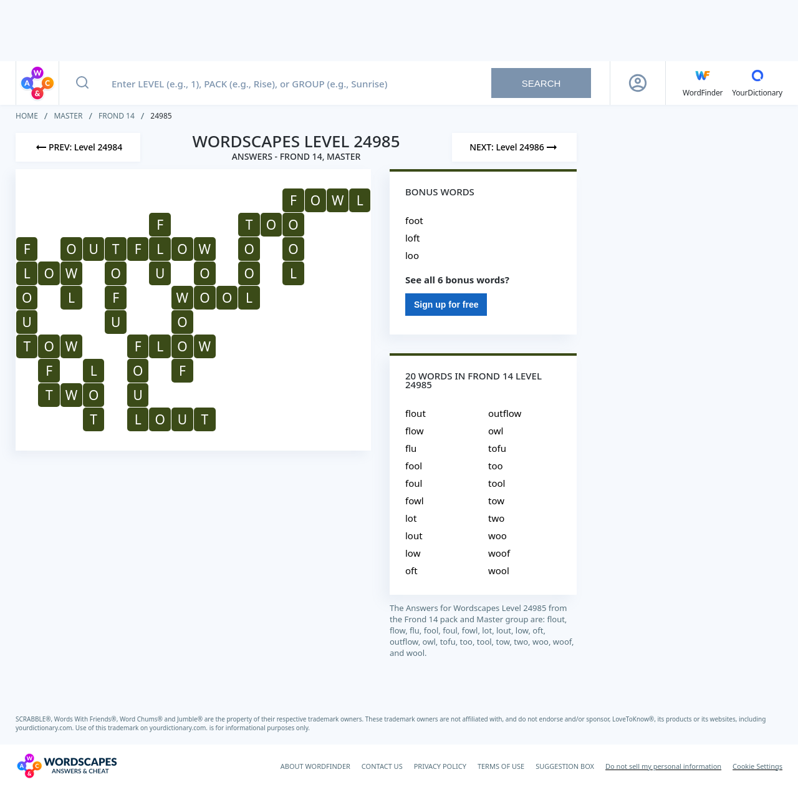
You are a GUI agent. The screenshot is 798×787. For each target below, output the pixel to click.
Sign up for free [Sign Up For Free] (446, 305)
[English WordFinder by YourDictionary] (703, 83)
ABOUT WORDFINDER (315, 766)
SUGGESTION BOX (565, 766)
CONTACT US (382, 766)
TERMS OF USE (501, 766)
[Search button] (82, 83)
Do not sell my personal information (663, 766)
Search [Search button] (541, 83)
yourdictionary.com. (45, 727)
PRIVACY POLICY (440, 766)
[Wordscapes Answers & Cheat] (67, 766)
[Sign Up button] (638, 83)
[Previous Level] (78, 147)
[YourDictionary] (757, 83)
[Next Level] (514, 147)
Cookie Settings (757, 766)
